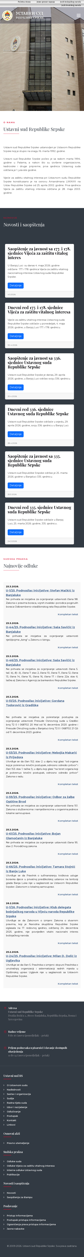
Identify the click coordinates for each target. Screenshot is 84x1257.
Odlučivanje (13, 1111)
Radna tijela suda (17, 1102)
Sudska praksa (13, 1152)
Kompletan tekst (68, 614)
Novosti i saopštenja (16, 1183)
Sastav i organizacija (19, 1094)
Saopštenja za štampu (19, 1197)
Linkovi (11, 1124)
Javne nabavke (15, 1228)
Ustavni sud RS (13, 1076)
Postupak (12, 1116)
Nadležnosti (14, 1089)
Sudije (10, 1098)
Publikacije (13, 1174)
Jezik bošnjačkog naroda (70, 2)
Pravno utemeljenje (18, 1143)
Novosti (11, 1193)
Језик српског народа (46, 2)
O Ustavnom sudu (17, 1085)
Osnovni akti (11, 1133)
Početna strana (24, 2)
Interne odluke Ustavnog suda (24, 1170)
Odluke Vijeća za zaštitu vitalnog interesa (31, 1165)
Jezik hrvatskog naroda (71, 5)
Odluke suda (14, 1161)
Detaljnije (16, 285)
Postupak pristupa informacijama (26, 1220)
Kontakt (11, 1120)
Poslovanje (10, 1206)
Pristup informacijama (20, 1215)
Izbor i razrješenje (17, 1107)
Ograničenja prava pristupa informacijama (31, 1224)
